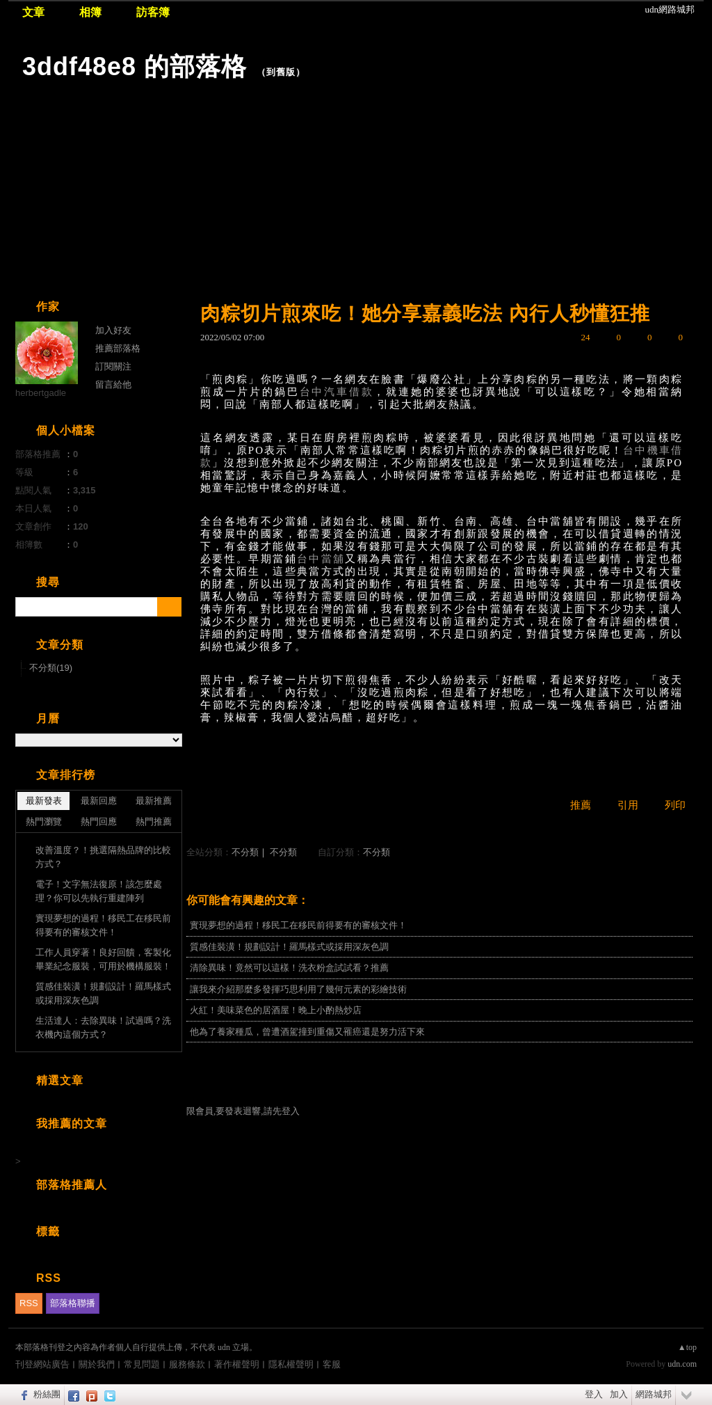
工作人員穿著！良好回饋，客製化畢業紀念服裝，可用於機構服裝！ (103, 959)
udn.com (682, 1364)
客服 (332, 1364)
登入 (594, 1394)
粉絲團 (46, 1394)
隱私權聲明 (291, 1364)
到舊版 (281, 72)
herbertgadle (40, 393)
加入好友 (113, 330)
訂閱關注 (113, 366)
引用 (627, 805)
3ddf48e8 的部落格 (134, 66)
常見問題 (142, 1364)
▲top (687, 1347)
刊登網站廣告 (42, 1364)
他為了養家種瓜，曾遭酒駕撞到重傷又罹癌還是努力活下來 (307, 1031)
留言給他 (113, 384)
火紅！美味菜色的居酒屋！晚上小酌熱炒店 (276, 1010)
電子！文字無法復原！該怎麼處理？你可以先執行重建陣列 (98, 891)
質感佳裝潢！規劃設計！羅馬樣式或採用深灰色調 (289, 947)
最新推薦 (154, 800)
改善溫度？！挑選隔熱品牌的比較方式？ (103, 857)
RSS (28, 1303)
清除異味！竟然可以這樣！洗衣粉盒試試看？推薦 (289, 967)
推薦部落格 (117, 348)
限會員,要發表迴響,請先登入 (243, 1111)
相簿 (90, 12)
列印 (675, 805)
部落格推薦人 (71, 1185)
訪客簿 (153, 12)
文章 (33, 12)
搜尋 (169, 607)
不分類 (245, 852)
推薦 (580, 805)
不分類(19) (50, 667)
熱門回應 (99, 821)
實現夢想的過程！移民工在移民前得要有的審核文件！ (298, 925)
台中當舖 (321, 558)
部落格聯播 (72, 1303)
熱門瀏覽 (44, 821)
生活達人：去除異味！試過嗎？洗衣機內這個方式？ (103, 1027)
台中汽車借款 (337, 391)
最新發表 (44, 800)
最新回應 (99, 800)
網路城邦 (654, 1394)
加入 (619, 1394)
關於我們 (97, 1364)
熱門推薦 (154, 821)
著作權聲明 (236, 1364)
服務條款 (187, 1364)
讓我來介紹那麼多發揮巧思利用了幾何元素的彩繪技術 (298, 989)
